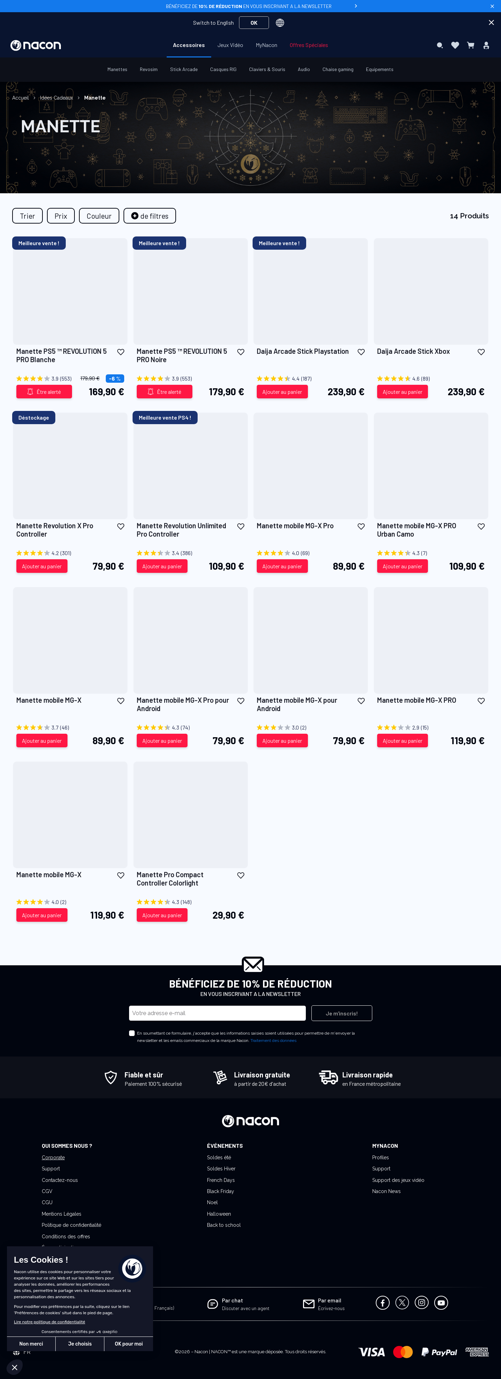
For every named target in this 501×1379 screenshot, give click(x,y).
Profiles (380, 1157)
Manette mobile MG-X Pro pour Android (183, 704)
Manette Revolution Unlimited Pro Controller (181, 529)
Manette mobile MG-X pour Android (297, 704)
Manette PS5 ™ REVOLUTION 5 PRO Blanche (61, 355)
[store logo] (35, 45)
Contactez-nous (60, 1180)
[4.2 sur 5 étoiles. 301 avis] (70, 553)
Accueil (21, 98)
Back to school (224, 1225)
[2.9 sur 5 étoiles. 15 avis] (431, 727)
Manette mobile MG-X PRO (416, 700)
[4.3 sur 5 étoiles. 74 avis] (191, 727)
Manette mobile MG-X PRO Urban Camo (416, 529)
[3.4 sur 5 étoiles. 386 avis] (191, 553)
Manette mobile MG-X (48, 700)
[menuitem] (189, 45)
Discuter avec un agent (246, 1308)
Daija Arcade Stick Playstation (303, 351)
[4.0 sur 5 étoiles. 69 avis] (311, 553)
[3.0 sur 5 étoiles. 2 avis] (311, 727)
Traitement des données (273, 1040)
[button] (120, 351)
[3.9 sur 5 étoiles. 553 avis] (70, 378)
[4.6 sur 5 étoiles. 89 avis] (431, 378)
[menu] (250, 45)
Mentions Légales (61, 1214)
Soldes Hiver (221, 1168)
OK (253, 22)
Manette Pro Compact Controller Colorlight (170, 878)
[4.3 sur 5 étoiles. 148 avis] (191, 901)
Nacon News (386, 1191)
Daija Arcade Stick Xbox (413, 351)
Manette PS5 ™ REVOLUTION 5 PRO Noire (182, 355)
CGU (47, 1202)
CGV (47, 1191)
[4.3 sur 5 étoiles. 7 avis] (431, 553)
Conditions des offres (66, 1236)
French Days (221, 1180)
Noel (212, 1202)
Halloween (219, 1214)
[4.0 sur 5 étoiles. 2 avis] (70, 901)
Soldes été (219, 1157)
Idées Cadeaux (57, 98)
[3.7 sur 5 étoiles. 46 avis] (70, 727)
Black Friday (220, 1191)
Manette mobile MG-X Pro (295, 525)
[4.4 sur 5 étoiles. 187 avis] (311, 378)
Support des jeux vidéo (398, 1180)
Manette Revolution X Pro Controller (54, 529)
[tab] (150, 216)
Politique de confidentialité (71, 1225)
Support (51, 1168)
